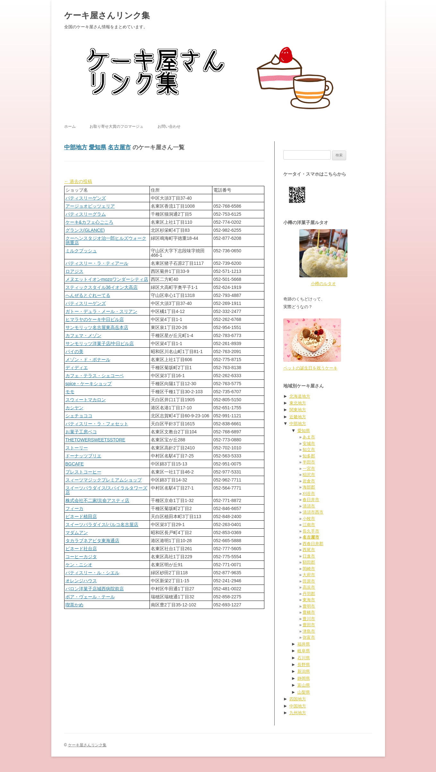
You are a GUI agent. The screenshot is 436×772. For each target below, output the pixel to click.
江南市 (309, 524)
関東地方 (297, 409)
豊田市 (309, 624)
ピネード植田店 (81, 516)
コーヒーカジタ (81, 556)
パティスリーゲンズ (85, 198)
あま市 (309, 437)
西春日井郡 (313, 543)
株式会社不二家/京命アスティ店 (97, 500)
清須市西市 (313, 512)
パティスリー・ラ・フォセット (96, 423)
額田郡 (309, 562)
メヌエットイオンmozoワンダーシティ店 (106, 279)
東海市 (309, 599)
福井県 (303, 644)
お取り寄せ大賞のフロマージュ (116, 126)
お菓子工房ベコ (81, 431)
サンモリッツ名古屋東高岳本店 (96, 327)
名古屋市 (119, 147)
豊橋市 (309, 612)
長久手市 (311, 531)
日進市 (309, 556)
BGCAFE (74, 463)
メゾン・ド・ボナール (87, 359)
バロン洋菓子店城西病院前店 (94, 588)
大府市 (309, 574)
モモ (69, 391)
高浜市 (309, 587)
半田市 (309, 462)
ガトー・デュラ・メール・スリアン (101, 311)
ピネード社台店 (81, 548)
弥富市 (309, 637)
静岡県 (303, 678)
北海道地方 (299, 396)
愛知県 (97, 147)
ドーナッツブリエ (83, 455)
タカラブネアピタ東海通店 (92, 540)
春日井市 (311, 499)
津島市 (309, 631)
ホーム (70, 126)
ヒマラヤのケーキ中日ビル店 (94, 319)
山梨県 (303, 692)
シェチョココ (78, 415)
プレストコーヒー (83, 471)
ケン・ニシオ (78, 564)
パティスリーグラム (85, 214)
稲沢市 (309, 474)
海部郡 (309, 487)
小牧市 (309, 518)
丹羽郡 (309, 593)
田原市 (309, 581)
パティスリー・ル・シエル (92, 572)
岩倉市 (309, 481)
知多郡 (309, 456)
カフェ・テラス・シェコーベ (94, 375)
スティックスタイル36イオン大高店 (101, 287)
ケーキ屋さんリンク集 (107, 15)
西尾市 (309, 549)
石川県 (303, 657)
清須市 (309, 506)
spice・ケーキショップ (88, 383)
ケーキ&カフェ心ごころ (89, 222)
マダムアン (76, 532)
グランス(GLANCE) (85, 230)
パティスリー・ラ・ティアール (96, 263)
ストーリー (76, 447)
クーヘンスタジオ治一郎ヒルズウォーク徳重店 (105, 240)
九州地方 (297, 712)
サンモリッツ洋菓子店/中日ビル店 (99, 343)
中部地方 (75, 147)
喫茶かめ (74, 604)
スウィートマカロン (85, 399)
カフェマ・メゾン (83, 335)
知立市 (309, 449)
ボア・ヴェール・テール (90, 596)
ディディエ (76, 367)
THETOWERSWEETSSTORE (95, 439)
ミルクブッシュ (81, 250)
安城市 (309, 443)
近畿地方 (297, 416)
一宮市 (309, 468)
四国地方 (297, 699)
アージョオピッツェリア (90, 206)
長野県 (303, 664)
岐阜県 (303, 650)
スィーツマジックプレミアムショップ (103, 479)
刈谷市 (309, 493)
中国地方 (297, 706)
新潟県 (303, 671)
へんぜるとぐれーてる (87, 295)
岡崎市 (309, 568)
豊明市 (309, 606)
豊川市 (309, 618)
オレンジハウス (81, 580)
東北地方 (297, 403)
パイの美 (74, 351)
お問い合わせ (169, 126)
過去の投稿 (78, 181)
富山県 (303, 685)
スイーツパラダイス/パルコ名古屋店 (102, 524)
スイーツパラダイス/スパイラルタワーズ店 (106, 490)
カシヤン (74, 407)
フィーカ (74, 508)
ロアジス (74, 271)
